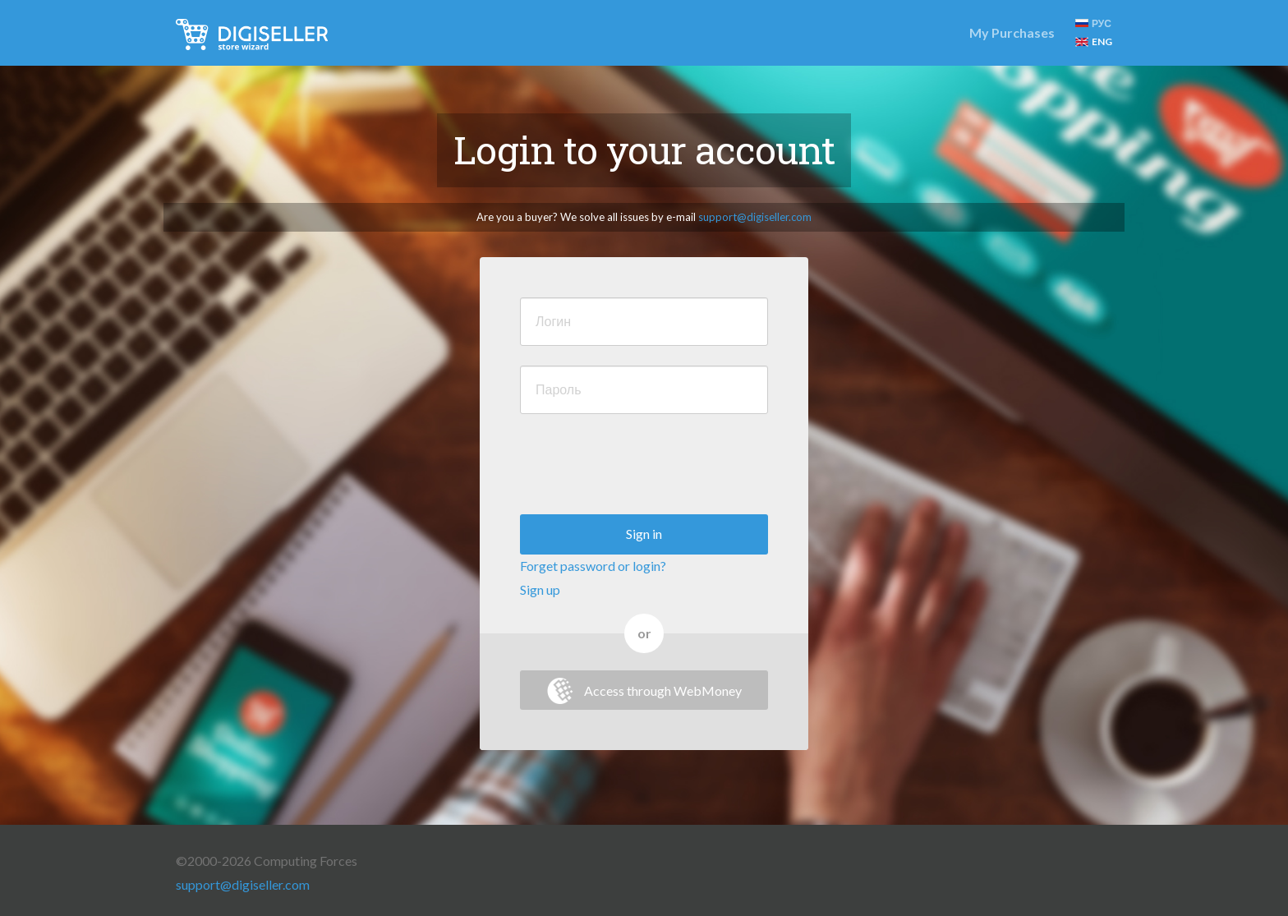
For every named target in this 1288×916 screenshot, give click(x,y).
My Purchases (1012, 32)
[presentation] (645, 466)
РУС (1093, 23)
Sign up (540, 589)
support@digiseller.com (755, 216)
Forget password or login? (593, 565)
